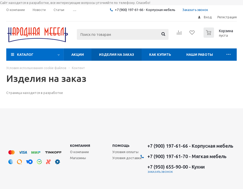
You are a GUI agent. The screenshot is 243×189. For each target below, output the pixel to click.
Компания (80, 145)
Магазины (78, 158)
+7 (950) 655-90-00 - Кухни (176, 166)
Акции (77, 54)
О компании (79, 152)
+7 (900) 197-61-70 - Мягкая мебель (187, 156)
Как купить (160, 54)
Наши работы (199, 54)
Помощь (121, 145)
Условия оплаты (125, 152)
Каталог (25, 54)
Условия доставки (127, 158)
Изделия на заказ (116, 54)
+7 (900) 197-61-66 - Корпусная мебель (145, 10)
